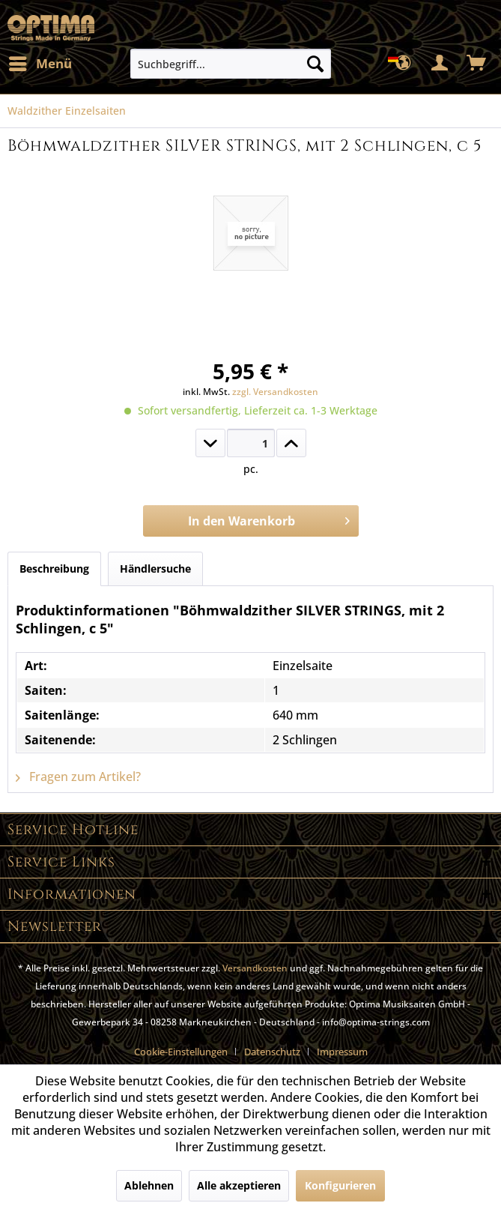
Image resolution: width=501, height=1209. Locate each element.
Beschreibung (54, 568)
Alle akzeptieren (239, 1185)
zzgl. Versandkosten (275, 391)
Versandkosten (255, 968)
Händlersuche (155, 568)
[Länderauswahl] (404, 64)
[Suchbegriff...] (230, 64)
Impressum (342, 1051)
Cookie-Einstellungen (181, 1051)
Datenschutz (272, 1051)
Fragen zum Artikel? (78, 776)
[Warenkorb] (477, 64)
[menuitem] (39, 64)
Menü (40, 62)
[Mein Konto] (440, 64)
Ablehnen (149, 1185)
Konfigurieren (340, 1185)
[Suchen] (315, 64)
